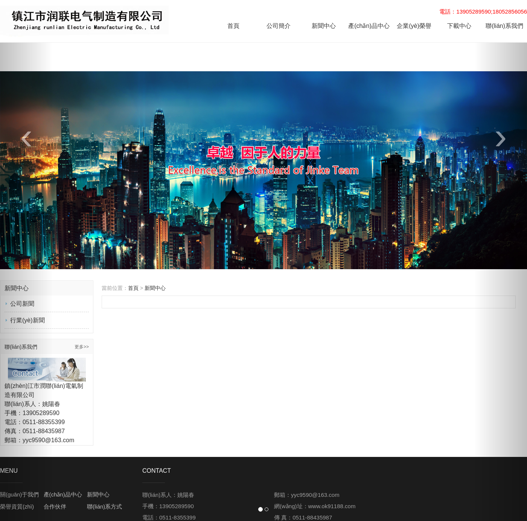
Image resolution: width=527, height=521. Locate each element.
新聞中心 (324, 26)
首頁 (233, 26)
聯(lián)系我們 (504, 26)
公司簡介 (279, 26)
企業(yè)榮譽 (414, 26)
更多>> (82, 346)
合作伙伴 (55, 506)
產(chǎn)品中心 (368, 26)
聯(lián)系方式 (104, 506)
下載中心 (459, 26)
